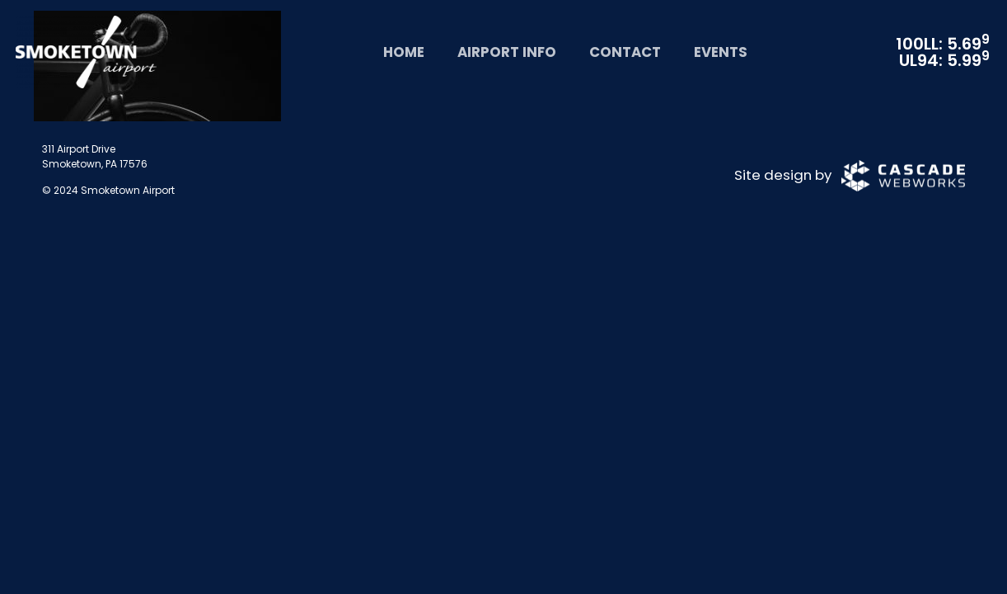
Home (403, 52)
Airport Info (506, 52)
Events (720, 52)
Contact (625, 52)
